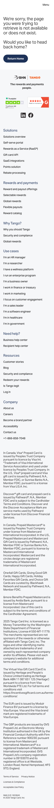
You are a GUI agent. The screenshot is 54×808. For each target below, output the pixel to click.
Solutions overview (14, 136)
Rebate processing (14, 172)
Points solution (12, 166)
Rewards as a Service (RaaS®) (20, 148)
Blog (6, 367)
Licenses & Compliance (14, 782)
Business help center (15, 340)
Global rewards (12, 201)
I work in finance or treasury (19, 287)
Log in (7, 392)
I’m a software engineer (17, 311)
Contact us (9, 432)
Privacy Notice (28, 776)
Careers (8, 414)
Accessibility (10, 426)
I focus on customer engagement (22, 299)
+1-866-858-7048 (14, 438)
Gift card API (10, 154)
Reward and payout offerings (20, 189)
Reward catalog (12, 213)
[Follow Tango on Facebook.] (30, 115)
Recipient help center (15, 346)
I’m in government (13, 323)
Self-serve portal (13, 142)
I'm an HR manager (14, 257)
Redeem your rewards (16, 380)
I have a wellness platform (18, 269)
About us (8, 408)
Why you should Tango (16, 229)
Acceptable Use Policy (13, 787)
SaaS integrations (13, 160)
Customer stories (13, 361)
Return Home (15, 58)
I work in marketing (14, 293)
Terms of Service (11, 776)
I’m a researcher (12, 263)
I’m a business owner (15, 281)
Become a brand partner (17, 420)
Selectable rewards (14, 195)
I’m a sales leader (13, 305)
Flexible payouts (12, 207)
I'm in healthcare (12, 317)
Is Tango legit (11, 385)
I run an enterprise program (19, 275)
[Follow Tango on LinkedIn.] (23, 115)
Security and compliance (18, 235)
